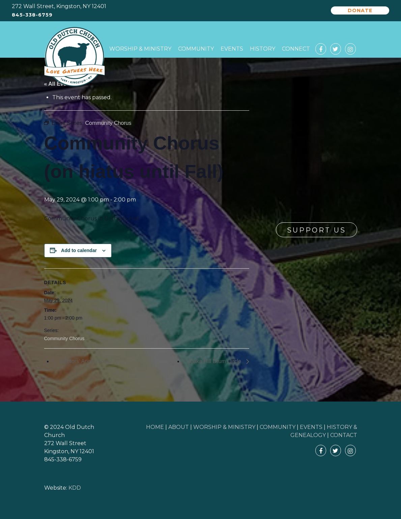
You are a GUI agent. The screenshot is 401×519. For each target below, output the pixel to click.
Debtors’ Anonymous (84, 361)
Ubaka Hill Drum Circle (214, 361)
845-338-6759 (32, 15)
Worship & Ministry (140, 49)
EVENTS (311, 427)
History (262, 49)
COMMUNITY (277, 427)
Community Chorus (64, 338)
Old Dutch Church (74, 57)
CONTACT (343, 435)
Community (196, 49)
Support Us (316, 230)
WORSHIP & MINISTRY (224, 427)
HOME (155, 427)
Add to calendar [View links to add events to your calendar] (79, 250)
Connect (296, 49)
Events (232, 49)
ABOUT (178, 427)
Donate (360, 10)
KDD (74, 488)
